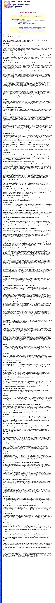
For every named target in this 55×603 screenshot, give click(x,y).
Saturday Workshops (38, 17)
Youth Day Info (22, 13)
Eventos (24, 23)
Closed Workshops (22, 31)
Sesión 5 (24, 21)
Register (20, 24)
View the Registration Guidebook (25, 25)
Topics (19, 29)
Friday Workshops (38, 16)
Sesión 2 (24, 20)
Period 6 (28, 17)
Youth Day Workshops (38, 13)
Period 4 (20, 17)
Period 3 (28, 16)
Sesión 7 (20, 22)
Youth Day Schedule (29, 13)
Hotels (31, 28)
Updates (43, 27)
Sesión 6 (29, 21)
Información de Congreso (31, 23)
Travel (34, 28)
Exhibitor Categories (23, 30)
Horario (20, 23)
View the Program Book (36, 25)
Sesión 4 (20, 21)
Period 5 (24, 17)
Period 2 (24, 16)
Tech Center (30, 30)
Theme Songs (35, 30)
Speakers (39, 27)
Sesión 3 (29, 20)
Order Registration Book (27, 24)
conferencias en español (39, 20)
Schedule (35, 27)
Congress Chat (39, 28)
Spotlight (30, 27)
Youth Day (26, 27)
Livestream (21, 27)
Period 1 (20, 16)
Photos (40, 30)
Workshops (21, 28)
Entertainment (26, 28)
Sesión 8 (24, 22)
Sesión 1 (20, 20)
